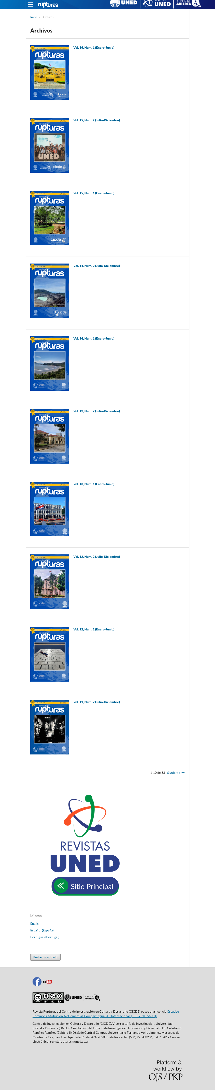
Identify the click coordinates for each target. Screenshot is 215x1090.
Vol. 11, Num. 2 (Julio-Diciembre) (96, 702)
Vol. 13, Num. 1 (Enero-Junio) (93, 484)
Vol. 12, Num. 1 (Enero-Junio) (93, 629)
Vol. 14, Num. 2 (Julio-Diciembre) (96, 266)
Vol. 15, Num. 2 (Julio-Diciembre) (96, 120)
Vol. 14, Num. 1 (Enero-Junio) (93, 338)
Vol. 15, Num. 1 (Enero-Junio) (93, 193)
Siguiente (173, 772)
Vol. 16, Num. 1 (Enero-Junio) (93, 47)
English (35, 923)
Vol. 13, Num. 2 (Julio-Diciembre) (96, 411)
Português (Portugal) (44, 937)
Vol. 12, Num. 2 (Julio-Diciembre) (96, 556)
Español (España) (42, 930)
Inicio (33, 17)
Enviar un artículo (45, 957)
